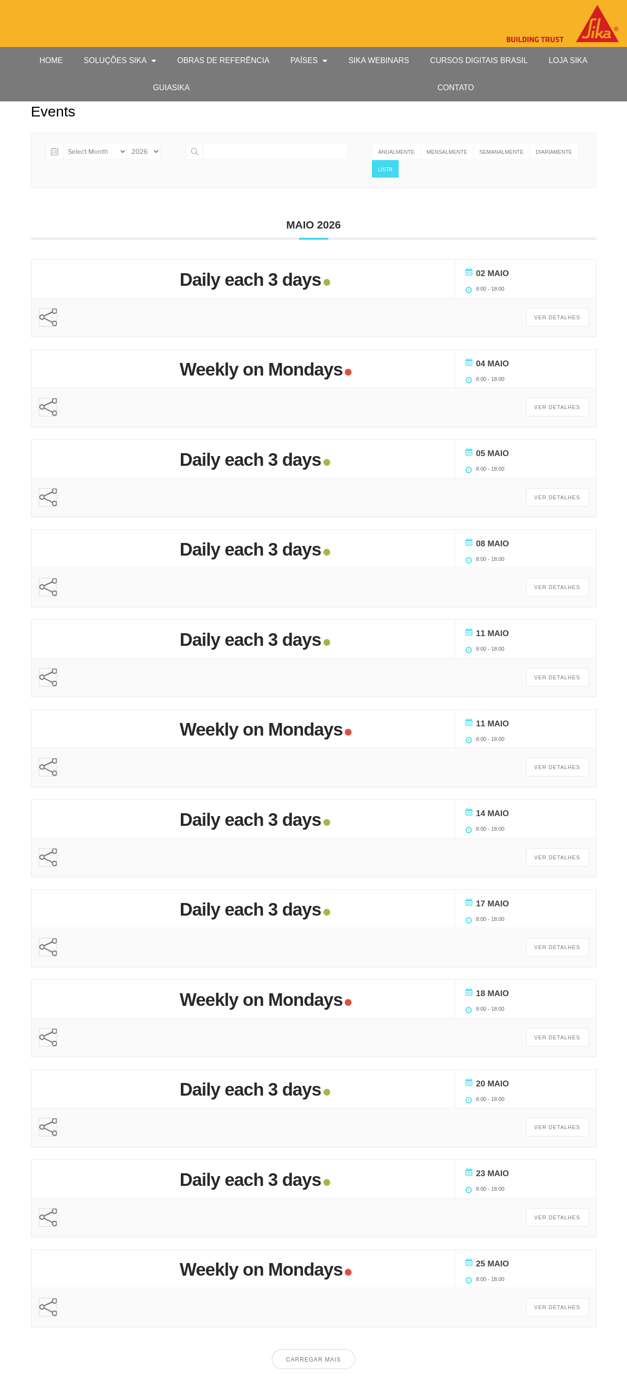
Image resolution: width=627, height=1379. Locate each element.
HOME (51, 60)
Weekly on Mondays (261, 369)
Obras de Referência (223, 60)
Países (309, 60)
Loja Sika (567, 60)
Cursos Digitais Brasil (479, 60)
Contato (455, 87)
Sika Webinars (378, 60)
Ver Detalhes (557, 317)
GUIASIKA (171, 87)
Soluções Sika (120, 60)
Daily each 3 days (251, 280)
